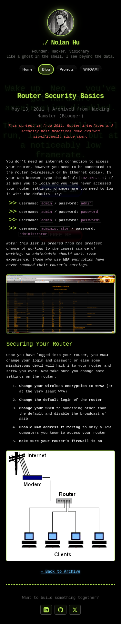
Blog (46, 69)
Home (28, 69)
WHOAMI (90, 69)
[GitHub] (61, 609)
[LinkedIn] (46, 609)
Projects (67, 69)
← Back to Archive (60, 571)
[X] (75, 609)
